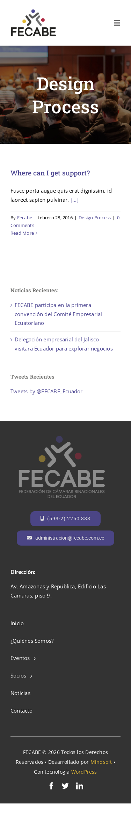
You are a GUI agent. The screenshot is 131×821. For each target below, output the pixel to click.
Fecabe (24, 217)
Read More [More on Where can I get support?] (22, 233)
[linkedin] (79, 785)
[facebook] (51, 785)
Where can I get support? (50, 172)
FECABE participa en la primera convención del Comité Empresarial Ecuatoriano (58, 314)
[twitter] (65, 785)
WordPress (84, 771)
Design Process (95, 217)
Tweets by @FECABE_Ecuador (46, 391)
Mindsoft (101, 762)
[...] (75, 199)
